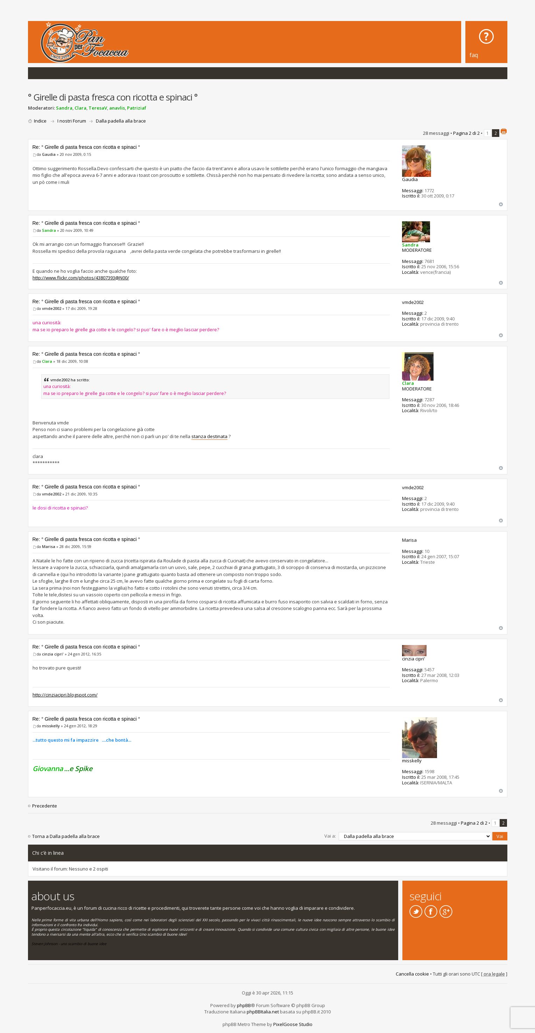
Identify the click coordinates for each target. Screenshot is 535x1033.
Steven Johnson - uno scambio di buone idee (68, 943)
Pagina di (466, 133)
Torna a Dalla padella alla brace (66, 836)
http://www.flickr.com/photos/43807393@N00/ (81, 278)
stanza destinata (209, 436)
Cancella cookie (412, 974)
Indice (40, 121)
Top (501, 204)
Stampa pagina (503, 131)
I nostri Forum (71, 121)
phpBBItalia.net (263, 1011)
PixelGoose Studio (292, 1024)
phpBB (244, 1005)
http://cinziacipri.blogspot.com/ (65, 695)
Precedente (44, 806)
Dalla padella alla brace (121, 121)
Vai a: (330, 836)
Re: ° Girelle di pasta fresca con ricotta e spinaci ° (86, 147)
